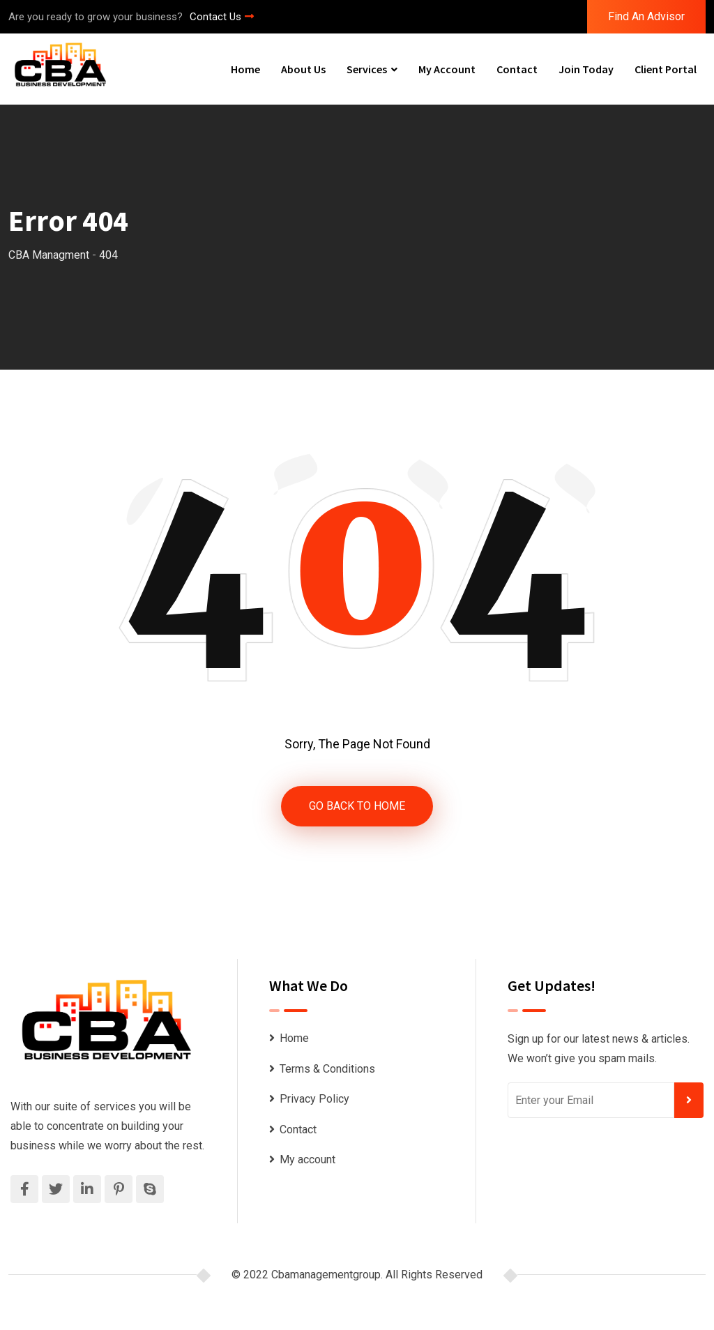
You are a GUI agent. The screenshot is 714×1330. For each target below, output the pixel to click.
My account (447, 69)
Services (367, 69)
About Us (303, 69)
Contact (517, 69)
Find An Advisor (646, 16)
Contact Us (222, 16)
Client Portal (666, 69)
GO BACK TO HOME (357, 806)
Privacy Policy (314, 1098)
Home (245, 69)
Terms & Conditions (327, 1068)
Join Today (586, 69)
